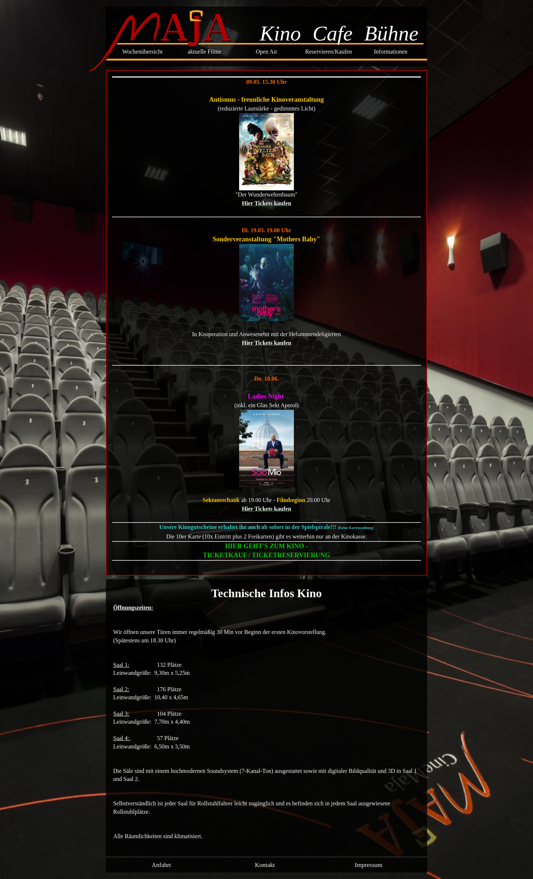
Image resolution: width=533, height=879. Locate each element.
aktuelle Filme (204, 51)
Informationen (390, 51)
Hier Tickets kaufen (266, 203)
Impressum (369, 865)
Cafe (332, 33)
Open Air (266, 51)
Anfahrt (161, 865)
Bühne (391, 33)
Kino (280, 33)
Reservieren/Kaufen (328, 51)
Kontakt (265, 865)
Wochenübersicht (142, 51)
